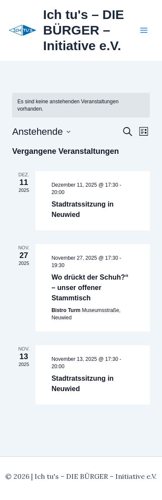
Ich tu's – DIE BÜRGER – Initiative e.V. (83, 30)
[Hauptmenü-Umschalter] (143, 30)
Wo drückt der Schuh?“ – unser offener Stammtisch (89, 288)
